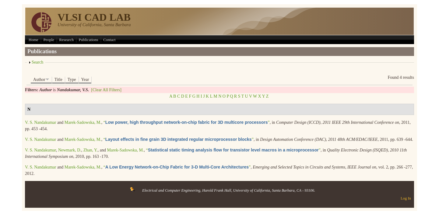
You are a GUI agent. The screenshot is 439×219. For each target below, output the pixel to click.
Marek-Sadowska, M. (83, 122)
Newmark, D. (69, 150)
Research (66, 39)
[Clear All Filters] (106, 90)
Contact (109, 39)
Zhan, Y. (90, 150)
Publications (88, 39)
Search (37, 62)
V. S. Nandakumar (40, 122)
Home (33, 39)
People (48, 39)
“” (187, 122)
